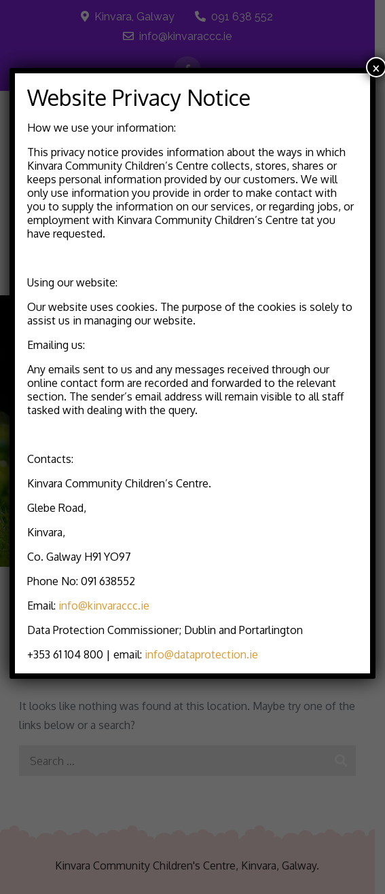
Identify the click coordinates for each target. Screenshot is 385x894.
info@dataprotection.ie (201, 654)
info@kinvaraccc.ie (103, 605)
